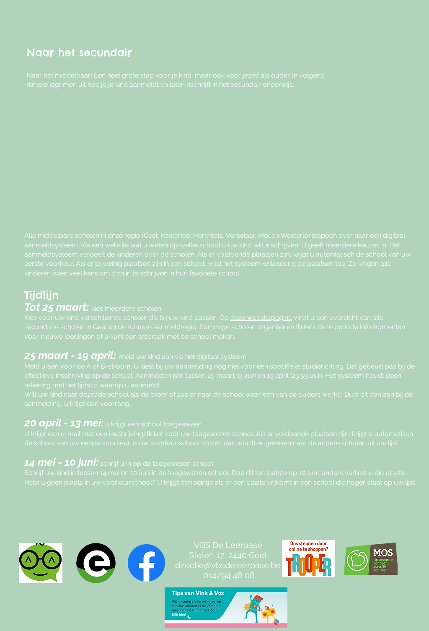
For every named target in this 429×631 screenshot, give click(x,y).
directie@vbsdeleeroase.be (228, 565)
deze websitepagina (261, 318)
